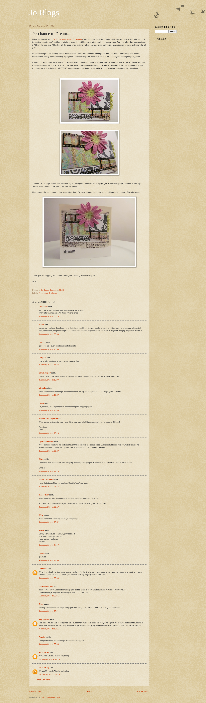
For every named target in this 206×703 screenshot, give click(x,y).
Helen (41, 403)
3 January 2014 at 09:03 (49, 334)
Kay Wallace (44, 619)
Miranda (42, 388)
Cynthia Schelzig (46, 441)
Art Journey (44, 652)
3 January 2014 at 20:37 (49, 451)
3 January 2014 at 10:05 (49, 349)
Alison (41, 530)
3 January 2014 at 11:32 (49, 364)
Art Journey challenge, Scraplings (67, 39)
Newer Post (36, 691)
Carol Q (42, 342)
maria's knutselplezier (48, 418)
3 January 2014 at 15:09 (49, 380)
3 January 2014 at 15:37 (49, 395)
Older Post (143, 691)
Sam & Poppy (45, 373)
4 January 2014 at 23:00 (49, 578)
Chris (41, 459)
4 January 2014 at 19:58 (49, 560)
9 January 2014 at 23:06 (49, 644)
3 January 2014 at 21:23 (49, 471)
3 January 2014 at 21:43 (49, 486)
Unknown (43, 568)
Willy (41, 515)
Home (90, 691)
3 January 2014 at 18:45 (49, 410)
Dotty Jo (42, 357)
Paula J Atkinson (46, 479)
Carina (41, 553)
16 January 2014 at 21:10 (49, 659)
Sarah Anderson (46, 586)
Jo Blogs (44, 12)
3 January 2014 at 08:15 (49, 316)
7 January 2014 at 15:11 (49, 629)
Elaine (41, 325)
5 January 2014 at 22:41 (49, 596)
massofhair (44, 495)
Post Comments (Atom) (50, 697)
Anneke (42, 637)
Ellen (41, 604)
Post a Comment (43, 680)
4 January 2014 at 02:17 (49, 507)
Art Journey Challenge (48, 293)
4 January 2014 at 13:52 (49, 522)
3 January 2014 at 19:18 (49, 433)
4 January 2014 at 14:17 (49, 545)
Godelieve (43, 307)
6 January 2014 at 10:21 (49, 611)
